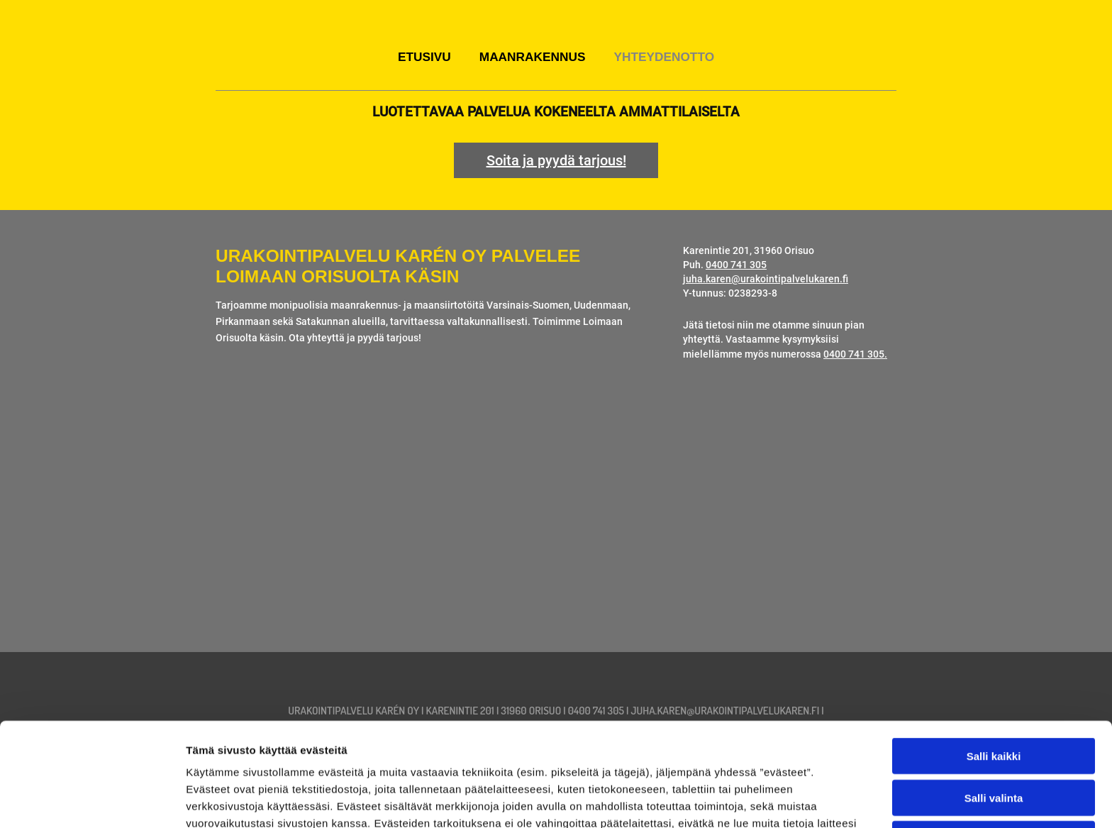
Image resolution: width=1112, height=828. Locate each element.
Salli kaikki (994, 652)
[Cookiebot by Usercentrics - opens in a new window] (92, 800)
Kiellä (993, 735)
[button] (556, 160)
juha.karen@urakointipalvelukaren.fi (765, 279)
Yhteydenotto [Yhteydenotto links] (663, 57)
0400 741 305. (855, 354)
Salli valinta (993, 694)
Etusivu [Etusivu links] (424, 57)
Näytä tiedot (758, 800)
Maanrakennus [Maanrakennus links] (532, 57)
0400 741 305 (736, 265)
